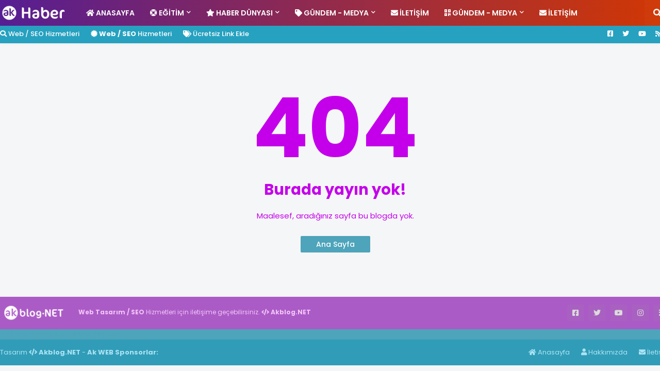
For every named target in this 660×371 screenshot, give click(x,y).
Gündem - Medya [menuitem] (332, 13)
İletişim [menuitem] (410, 13)
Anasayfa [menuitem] (110, 13)
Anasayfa (549, 352)
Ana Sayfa (335, 244)
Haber (57, 334)
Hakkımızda (604, 352)
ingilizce (107, 334)
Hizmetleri (131, 34)
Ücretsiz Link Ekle (216, 34)
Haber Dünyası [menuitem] (239, 13)
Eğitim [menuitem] (167, 13)
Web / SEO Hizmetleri (39, 34)
